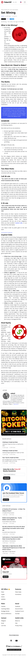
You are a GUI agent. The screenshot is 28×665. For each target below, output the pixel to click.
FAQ (16, 623)
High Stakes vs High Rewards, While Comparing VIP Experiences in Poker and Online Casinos (13, 548)
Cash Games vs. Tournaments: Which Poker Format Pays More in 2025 (12, 538)
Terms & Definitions (6, 614)
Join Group (6, 499)
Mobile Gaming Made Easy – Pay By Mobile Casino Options (12, 519)
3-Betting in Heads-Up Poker (10, 442)
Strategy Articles (5, 611)
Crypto (3, 594)
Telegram (3, 621)
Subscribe (6, 478)
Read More (16, 404)
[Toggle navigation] (25, 2)
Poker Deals (18, 592)
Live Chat (3, 626)
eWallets (3, 599)
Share (8, 19)
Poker (2, 592)
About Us (17, 621)
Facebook (9, 233)
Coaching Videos (5, 609)
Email (3, 233)
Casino (3, 597)
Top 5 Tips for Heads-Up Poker (10, 458)
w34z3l (2, 16)
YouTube (17, 614)
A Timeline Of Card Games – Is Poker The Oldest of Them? (13, 510)
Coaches (3, 606)
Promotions (18, 594)
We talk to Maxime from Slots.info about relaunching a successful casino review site (13, 528)
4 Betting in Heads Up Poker (10, 451)
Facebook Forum (19, 611)
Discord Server (19, 609)
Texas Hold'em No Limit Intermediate (9, 10)
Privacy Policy (18, 626)
